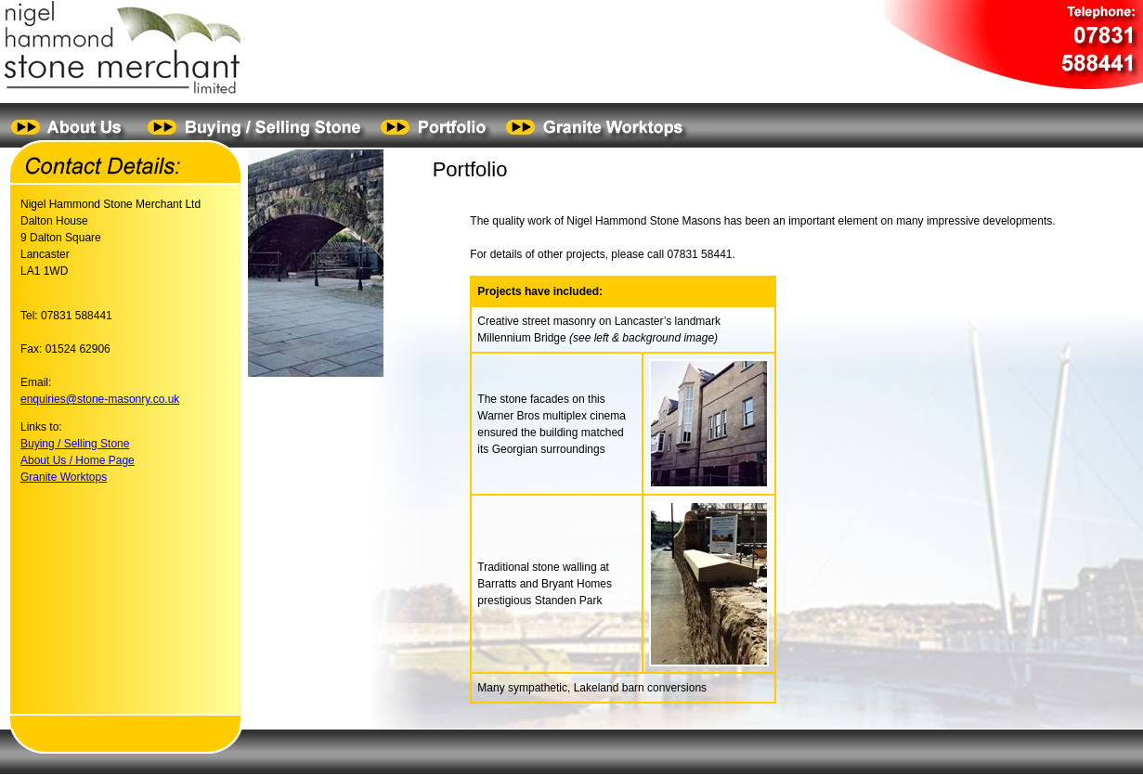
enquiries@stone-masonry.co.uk (99, 399)
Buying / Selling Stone (74, 443)
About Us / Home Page (77, 460)
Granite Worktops (63, 477)
